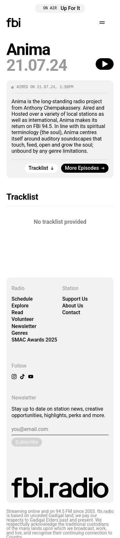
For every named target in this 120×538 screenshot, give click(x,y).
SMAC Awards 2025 (34, 339)
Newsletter (24, 326)
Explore (20, 305)
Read (17, 312)
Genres (20, 333)
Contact (71, 312)
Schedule (22, 298)
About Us (73, 305)
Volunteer (23, 319)
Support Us (75, 298)
